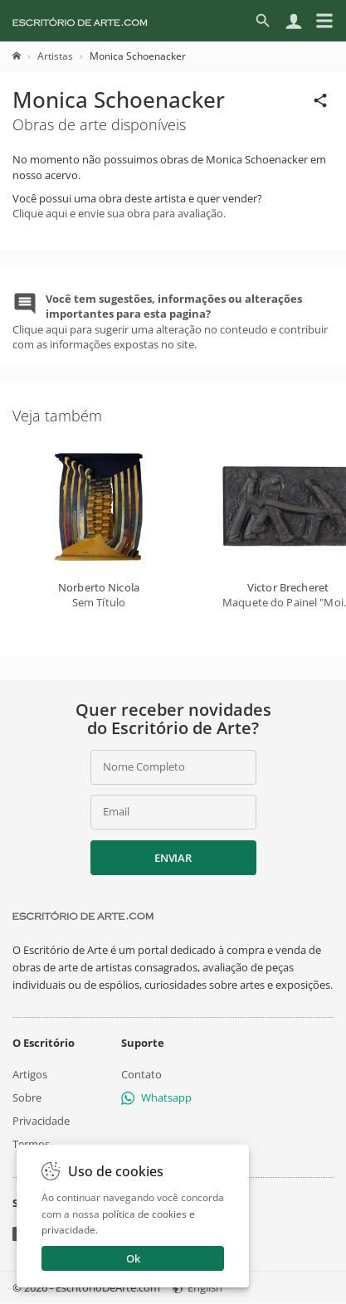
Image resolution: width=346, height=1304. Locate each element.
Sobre (26, 1097)
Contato (141, 1074)
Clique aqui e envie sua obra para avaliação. (119, 213)
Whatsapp (156, 1097)
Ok (133, 1258)
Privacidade (41, 1121)
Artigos (29, 1074)
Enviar (172, 857)
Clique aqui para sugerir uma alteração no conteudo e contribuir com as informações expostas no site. (170, 321)
